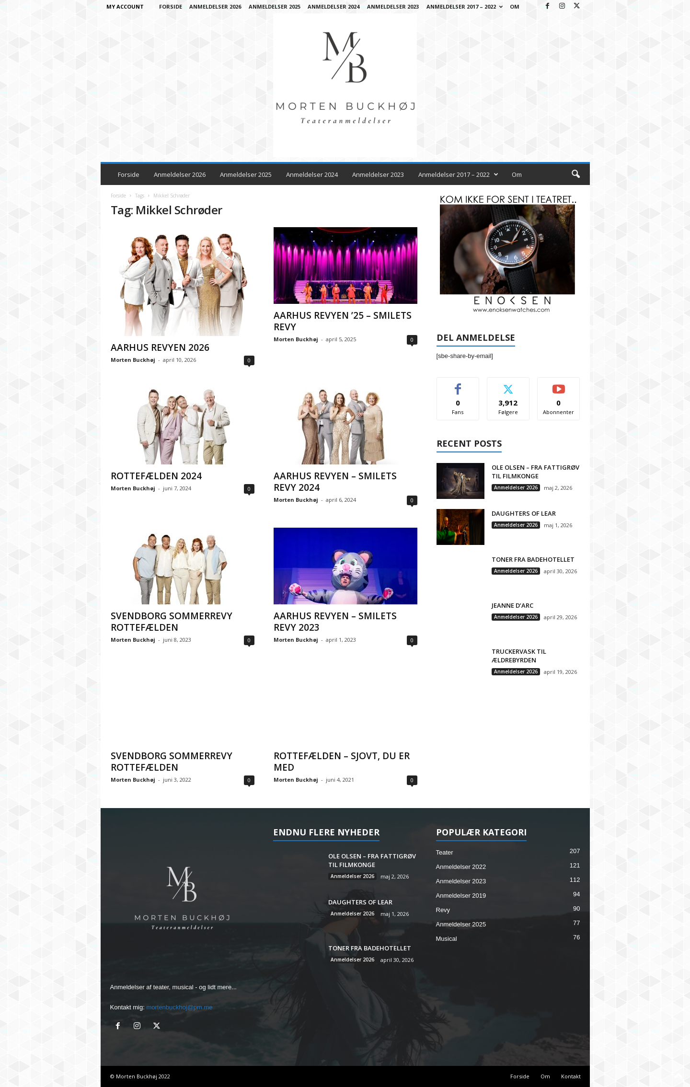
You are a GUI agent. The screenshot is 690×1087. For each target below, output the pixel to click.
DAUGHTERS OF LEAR (524, 513)
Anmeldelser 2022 (461, 866)
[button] (575, 174)
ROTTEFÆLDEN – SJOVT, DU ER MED (342, 762)
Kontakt (571, 1076)
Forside (170, 6)
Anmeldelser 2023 (393, 6)
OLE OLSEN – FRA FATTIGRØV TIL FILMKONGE (535, 471)
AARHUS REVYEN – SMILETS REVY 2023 (335, 622)
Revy (443, 910)
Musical (446, 938)
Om (514, 6)
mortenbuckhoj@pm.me (179, 1007)
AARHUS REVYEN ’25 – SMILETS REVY (343, 321)
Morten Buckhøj (133, 359)
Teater (444, 852)
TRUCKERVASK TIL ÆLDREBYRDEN (519, 655)
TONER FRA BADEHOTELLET (533, 559)
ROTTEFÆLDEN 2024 (156, 476)
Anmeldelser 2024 (333, 6)
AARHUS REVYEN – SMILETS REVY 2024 (335, 482)
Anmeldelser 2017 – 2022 (464, 6)
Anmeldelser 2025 (274, 6)
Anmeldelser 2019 (461, 895)
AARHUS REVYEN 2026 (160, 347)
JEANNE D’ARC (512, 605)
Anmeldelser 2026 (215, 6)
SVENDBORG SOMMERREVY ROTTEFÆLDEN (171, 622)
